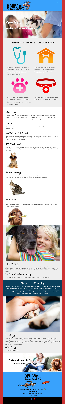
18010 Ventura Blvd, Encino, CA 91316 (31, 389)
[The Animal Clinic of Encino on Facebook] (31, 399)
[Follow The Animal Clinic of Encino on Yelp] (34, 399)
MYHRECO (46, 402)
